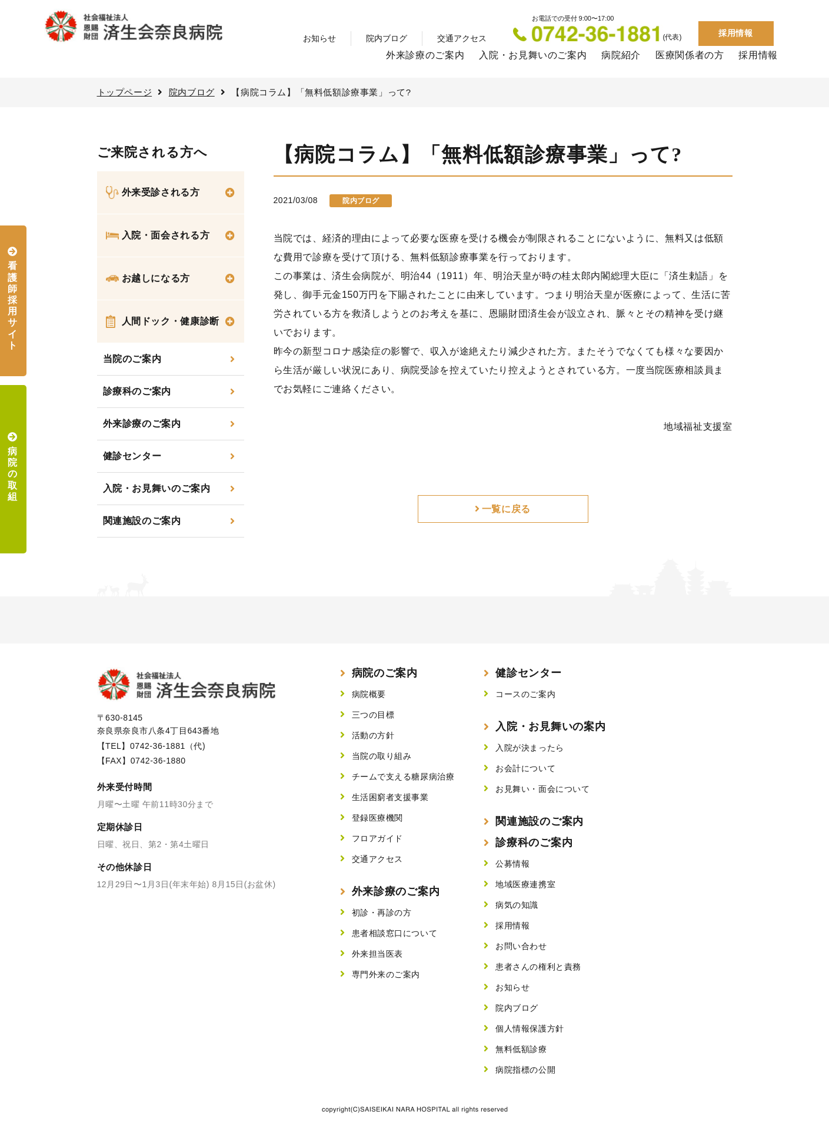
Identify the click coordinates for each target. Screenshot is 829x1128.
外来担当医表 (377, 953)
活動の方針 (373, 735)
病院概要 (369, 694)
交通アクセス (462, 38)
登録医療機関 (377, 817)
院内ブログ (386, 38)
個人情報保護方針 (529, 1028)
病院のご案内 (385, 673)
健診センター (132, 456)
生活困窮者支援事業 (390, 797)
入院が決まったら (529, 747)
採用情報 (735, 33)
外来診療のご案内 (425, 55)
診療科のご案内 (137, 391)
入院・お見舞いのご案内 (533, 55)
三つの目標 (373, 714)
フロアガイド (377, 838)
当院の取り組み (382, 756)
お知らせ (319, 38)
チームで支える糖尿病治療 (403, 776)
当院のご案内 (132, 359)
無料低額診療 (521, 1049)
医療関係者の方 (689, 55)
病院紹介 (621, 55)
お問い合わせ (521, 946)
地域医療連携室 (525, 884)
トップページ (124, 92)
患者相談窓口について (395, 933)
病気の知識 (516, 905)
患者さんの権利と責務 (538, 966)
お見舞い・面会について (542, 789)
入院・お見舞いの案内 (550, 726)
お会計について (525, 768)
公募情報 (512, 863)
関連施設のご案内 (142, 521)
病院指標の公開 (525, 1069)
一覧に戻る (506, 509)
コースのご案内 (525, 694)
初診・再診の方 (382, 912)
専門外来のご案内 (386, 974)
